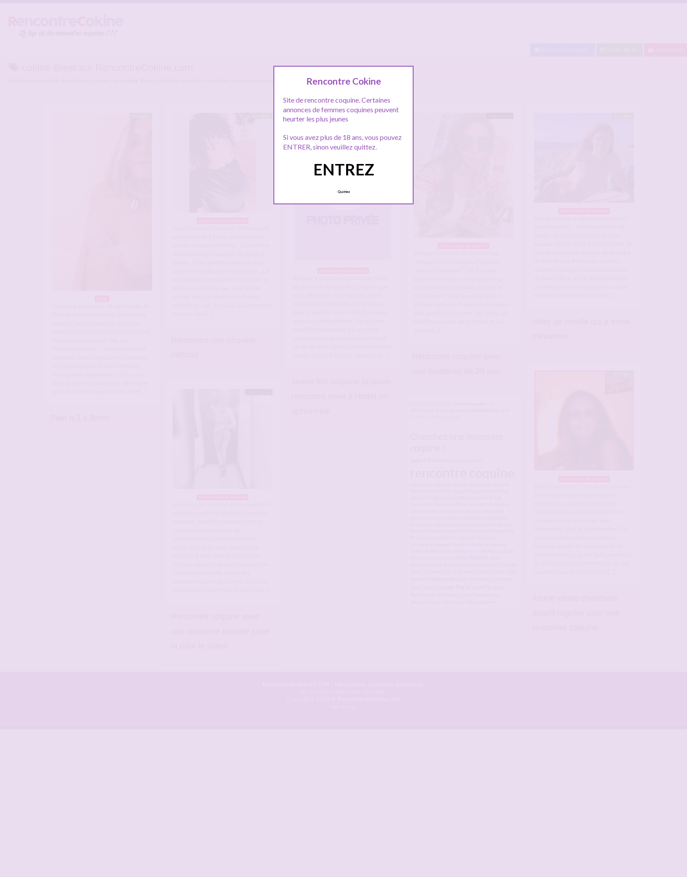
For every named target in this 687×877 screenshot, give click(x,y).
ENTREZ (343, 169)
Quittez (343, 191)
